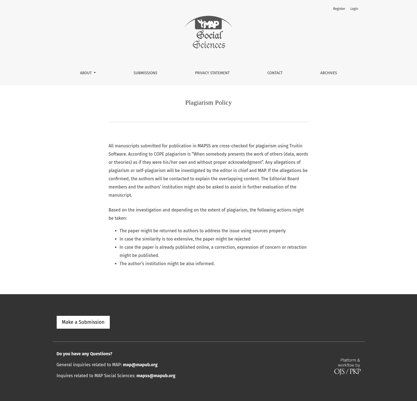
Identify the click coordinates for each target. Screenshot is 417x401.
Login (354, 9)
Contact (275, 73)
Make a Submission (83, 322)
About (86, 73)
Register (339, 9)
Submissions (145, 73)
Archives (328, 73)
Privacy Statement (212, 73)
